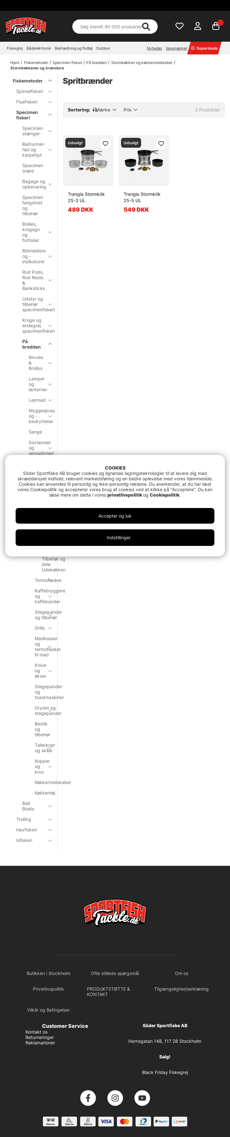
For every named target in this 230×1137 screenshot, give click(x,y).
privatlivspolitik (125, 495)
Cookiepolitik (164, 495)
